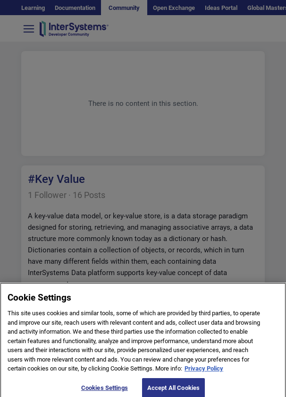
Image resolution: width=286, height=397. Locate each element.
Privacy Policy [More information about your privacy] (204, 371)
